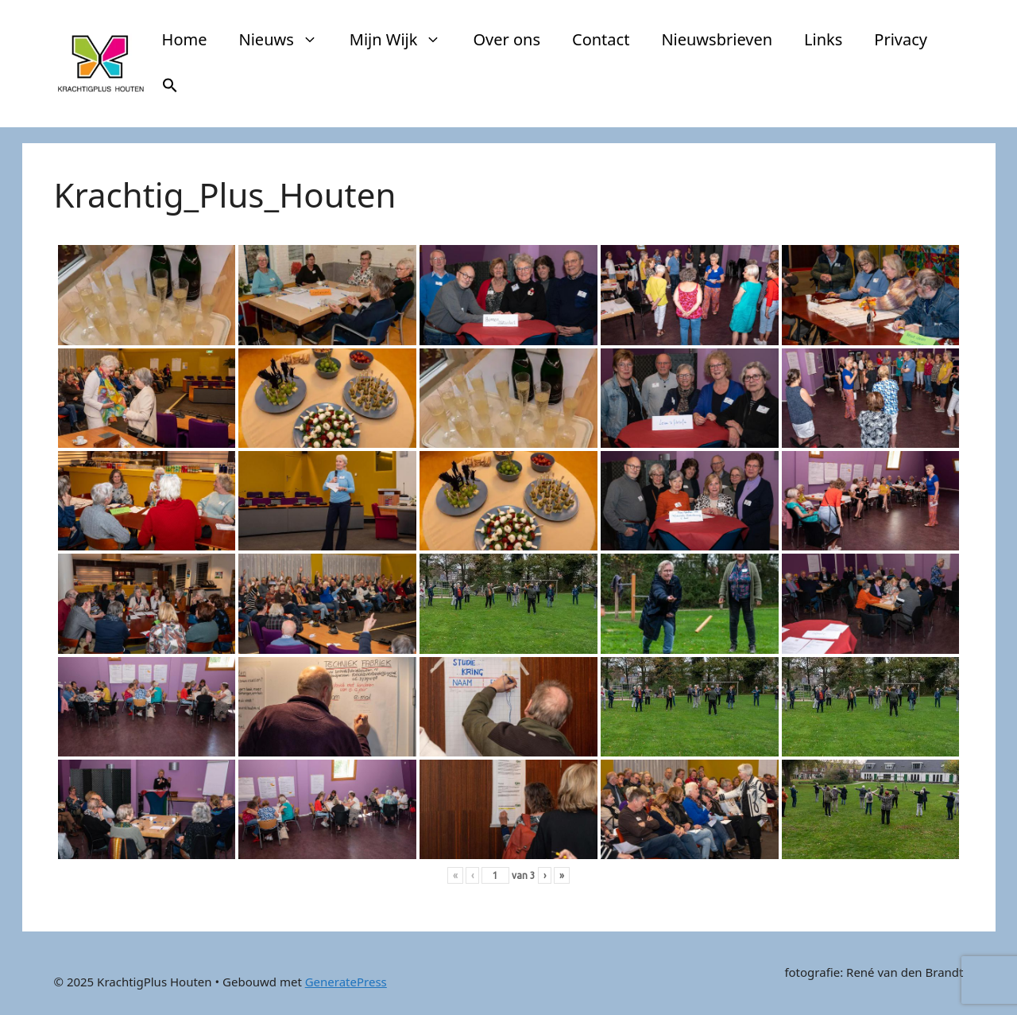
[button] (170, 87)
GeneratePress (346, 982)
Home (184, 39)
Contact (600, 39)
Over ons (506, 39)
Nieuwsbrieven (716, 39)
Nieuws (286, 40)
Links (823, 39)
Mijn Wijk (404, 40)
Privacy (900, 39)
